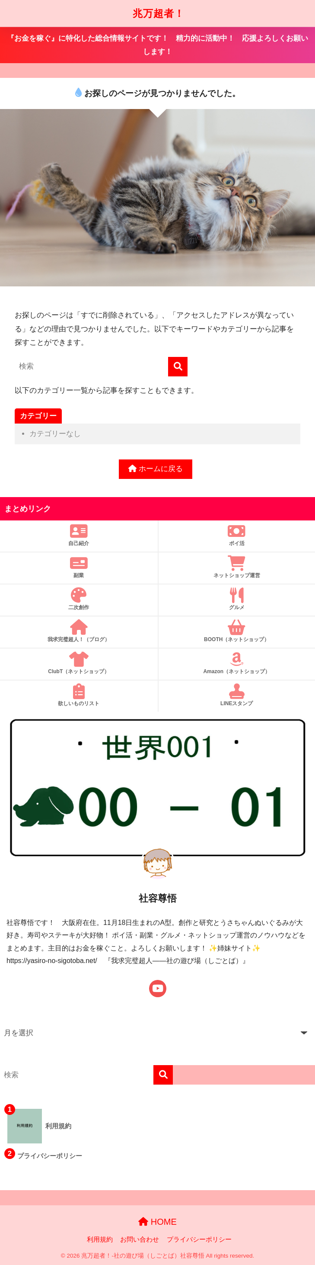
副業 (79, 566)
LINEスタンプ (237, 695)
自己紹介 (79, 534)
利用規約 (100, 1239)
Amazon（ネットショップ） (237, 663)
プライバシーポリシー (199, 1239)
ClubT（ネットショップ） (79, 663)
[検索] (178, 366)
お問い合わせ (139, 1239)
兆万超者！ (159, 13)
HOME (157, 1221)
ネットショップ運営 (237, 566)
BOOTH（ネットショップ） (237, 631)
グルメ (237, 599)
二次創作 (79, 599)
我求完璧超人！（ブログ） (79, 631)
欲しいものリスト (79, 695)
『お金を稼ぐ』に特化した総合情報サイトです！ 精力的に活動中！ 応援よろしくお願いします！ (157, 45)
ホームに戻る (155, 469)
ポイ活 (237, 534)
